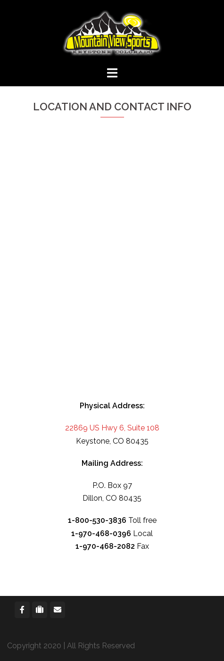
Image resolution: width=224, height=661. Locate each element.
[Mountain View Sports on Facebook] (22, 610)
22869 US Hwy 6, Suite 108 (112, 427)
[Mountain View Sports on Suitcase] (39, 610)
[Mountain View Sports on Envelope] (57, 610)
